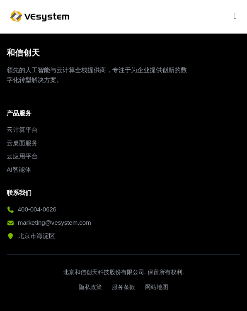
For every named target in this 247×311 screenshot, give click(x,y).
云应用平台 (22, 156)
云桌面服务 (22, 142)
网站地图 (156, 287)
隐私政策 (90, 287)
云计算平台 (22, 129)
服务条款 (123, 287)
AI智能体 (19, 169)
